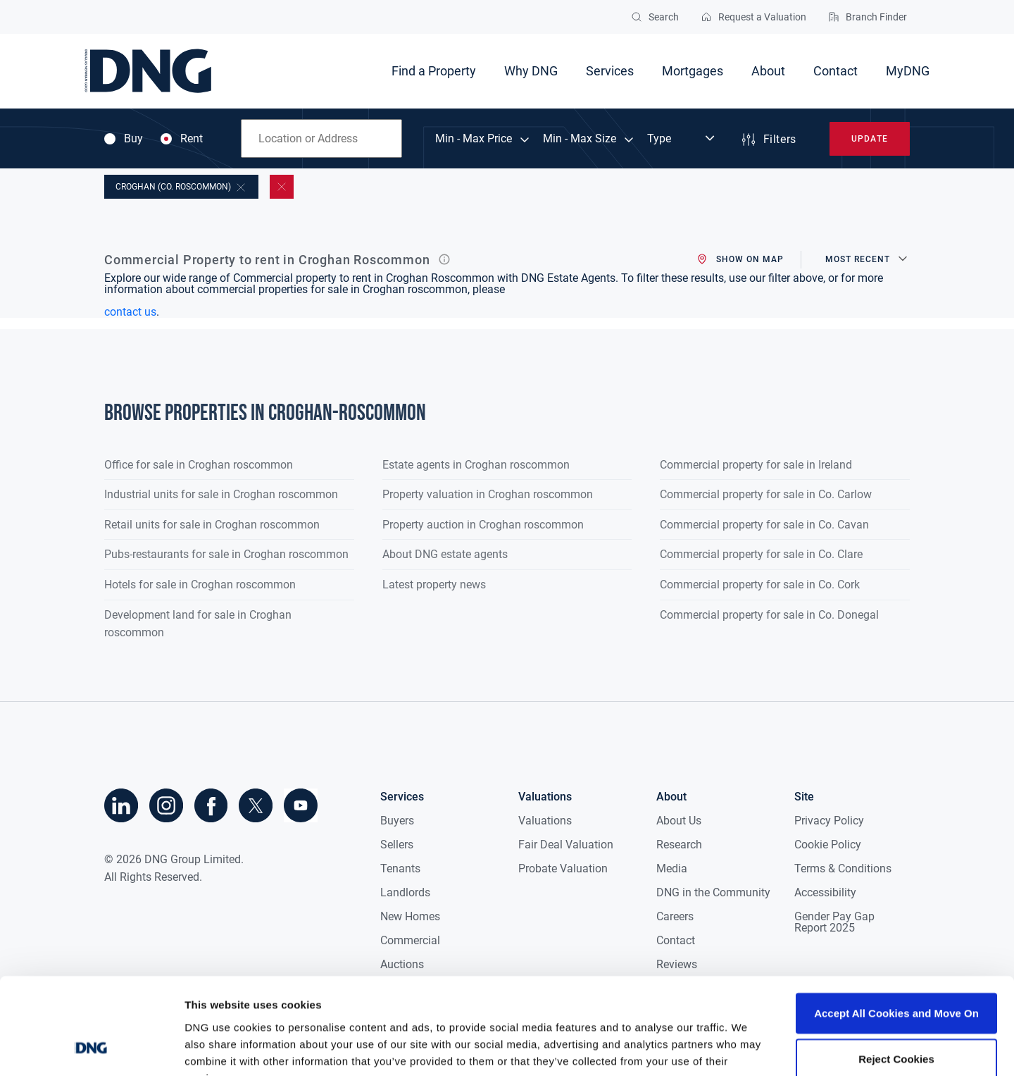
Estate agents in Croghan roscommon (476, 464)
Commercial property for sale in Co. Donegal (769, 615)
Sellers (396, 844)
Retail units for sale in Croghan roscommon (212, 524)
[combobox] (321, 138)
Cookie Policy (827, 844)
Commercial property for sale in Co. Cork (760, 584)
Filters (768, 139)
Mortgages (692, 70)
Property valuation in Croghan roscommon (487, 494)
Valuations (545, 820)
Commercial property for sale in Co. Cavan (764, 524)
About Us (678, 820)
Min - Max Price (473, 138)
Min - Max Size (579, 138)
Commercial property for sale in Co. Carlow (766, 494)
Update (869, 139)
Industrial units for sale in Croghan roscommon (221, 494)
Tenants (400, 868)
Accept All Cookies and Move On (896, 926)
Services (610, 70)
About (768, 70)
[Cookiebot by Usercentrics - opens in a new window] (91, 1048)
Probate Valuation (563, 868)
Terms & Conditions (842, 868)
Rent (182, 138)
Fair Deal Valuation (565, 844)
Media (671, 868)
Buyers (397, 820)
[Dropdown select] (682, 138)
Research (679, 844)
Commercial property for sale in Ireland (756, 464)
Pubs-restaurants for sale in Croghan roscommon (226, 554)
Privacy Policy (829, 820)
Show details (739, 1048)
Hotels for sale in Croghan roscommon (200, 584)
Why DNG (531, 70)
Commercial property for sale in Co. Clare (761, 554)
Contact (835, 70)
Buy (123, 138)
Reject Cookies (896, 973)
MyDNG (908, 70)
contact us (130, 312)
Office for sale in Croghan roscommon (198, 464)
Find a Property (434, 70)
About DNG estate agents (445, 554)
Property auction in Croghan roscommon (483, 524)
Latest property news (434, 584)
